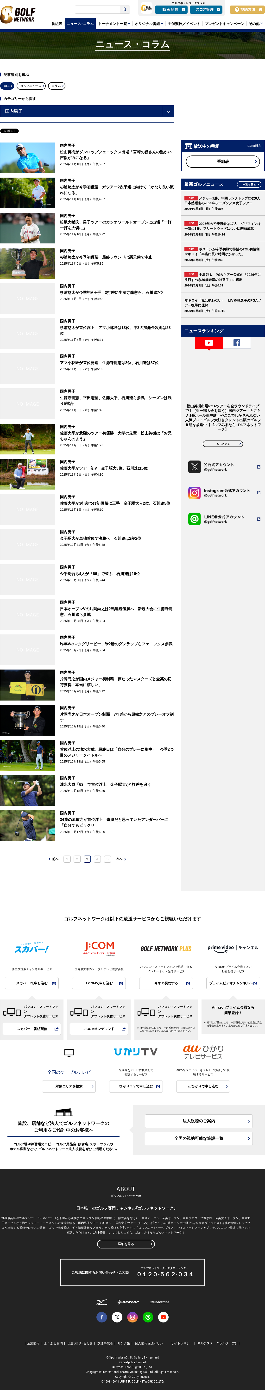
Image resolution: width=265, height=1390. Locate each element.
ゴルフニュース (30, 86)
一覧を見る (249, 184)
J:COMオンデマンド (98, 1029)
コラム (56, 86)
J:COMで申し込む (99, 983)
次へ (119, 859)
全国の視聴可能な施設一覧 (198, 1138)
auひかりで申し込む (203, 1086)
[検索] (98, 9)
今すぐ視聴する (166, 983)
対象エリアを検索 (69, 1086)
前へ (55, 859)
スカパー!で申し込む (32, 983)
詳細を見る (126, 1244)
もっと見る (223, 443)
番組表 (223, 161)
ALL (6, 86)
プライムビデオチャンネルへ (231, 983)
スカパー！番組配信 (32, 1029)
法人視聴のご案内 (199, 1121)
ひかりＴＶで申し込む (136, 1086)
